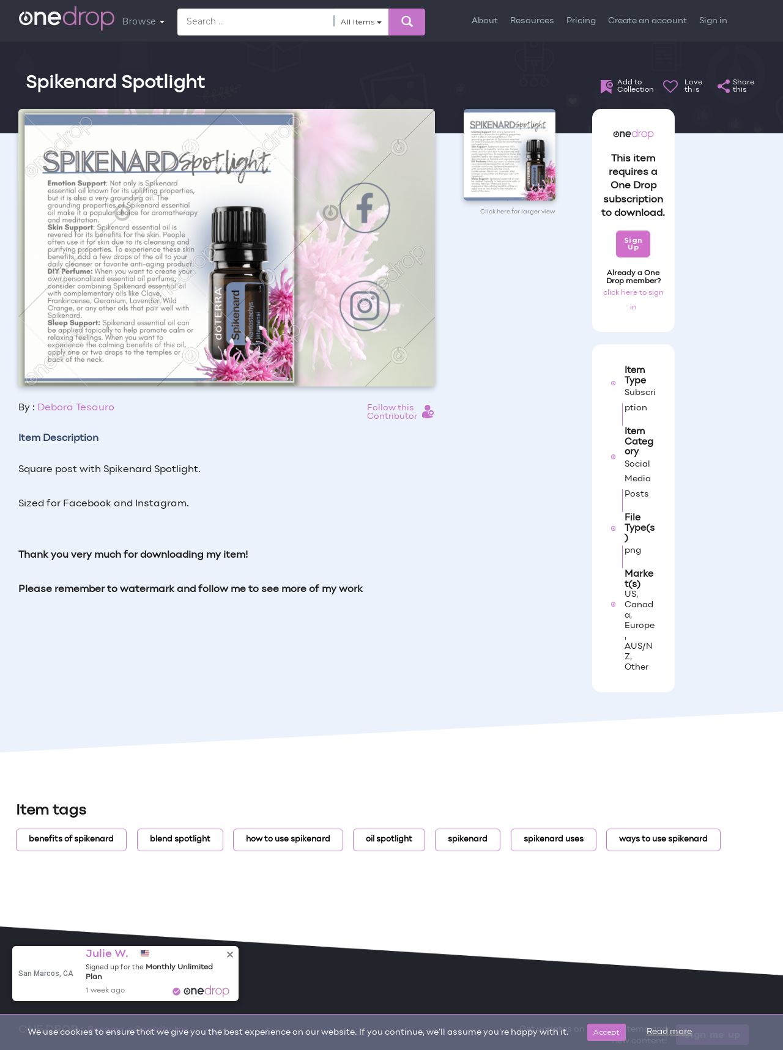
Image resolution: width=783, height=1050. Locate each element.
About (485, 21)
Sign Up (633, 243)
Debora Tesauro (75, 408)
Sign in (713, 21)
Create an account (647, 21)
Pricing (581, 21)
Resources (532, 21)
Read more (669, 1032)
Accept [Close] (606, 1032)
